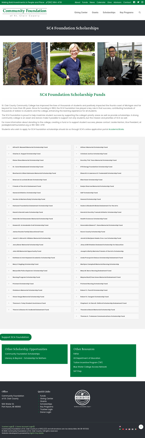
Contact (127, 2)
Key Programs (46, 406)
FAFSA (76, 354)
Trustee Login (46, 409)
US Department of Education (86, 358)
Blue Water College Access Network (90, 367)
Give (109, 2)
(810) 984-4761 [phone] (55, 2)
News (92, 2)
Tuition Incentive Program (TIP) (88, 362)
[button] (38, 147)
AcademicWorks (116, 129)
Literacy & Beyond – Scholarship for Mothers (25, 358)
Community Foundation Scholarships (22, 354)
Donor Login (45, 412)
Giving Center (46, 398)
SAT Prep (77, 371)
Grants (43, 401)
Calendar (101, 2)
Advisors (117, 2)
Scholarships (46, 404)
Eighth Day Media (37, 433)
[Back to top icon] (141, 427)
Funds (85, 2)
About (77, 2)
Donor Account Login (25, 426)
